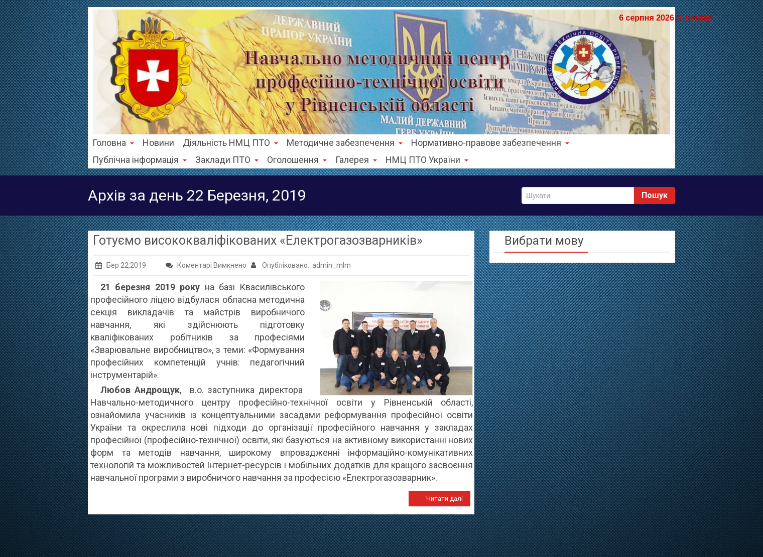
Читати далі (444, 498)
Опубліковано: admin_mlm (301, 265)
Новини (158, 142)
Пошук (655, 195)
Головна (113, 142)
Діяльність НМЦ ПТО (230, 142)
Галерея (356, 159)
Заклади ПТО (227, 159)
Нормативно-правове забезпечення (490, 142)
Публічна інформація (139, 159)
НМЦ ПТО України (427, 159)
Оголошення (297, 159)
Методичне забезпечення (345, 142)
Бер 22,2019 (120, 265)
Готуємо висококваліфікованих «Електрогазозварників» (258, 240)
